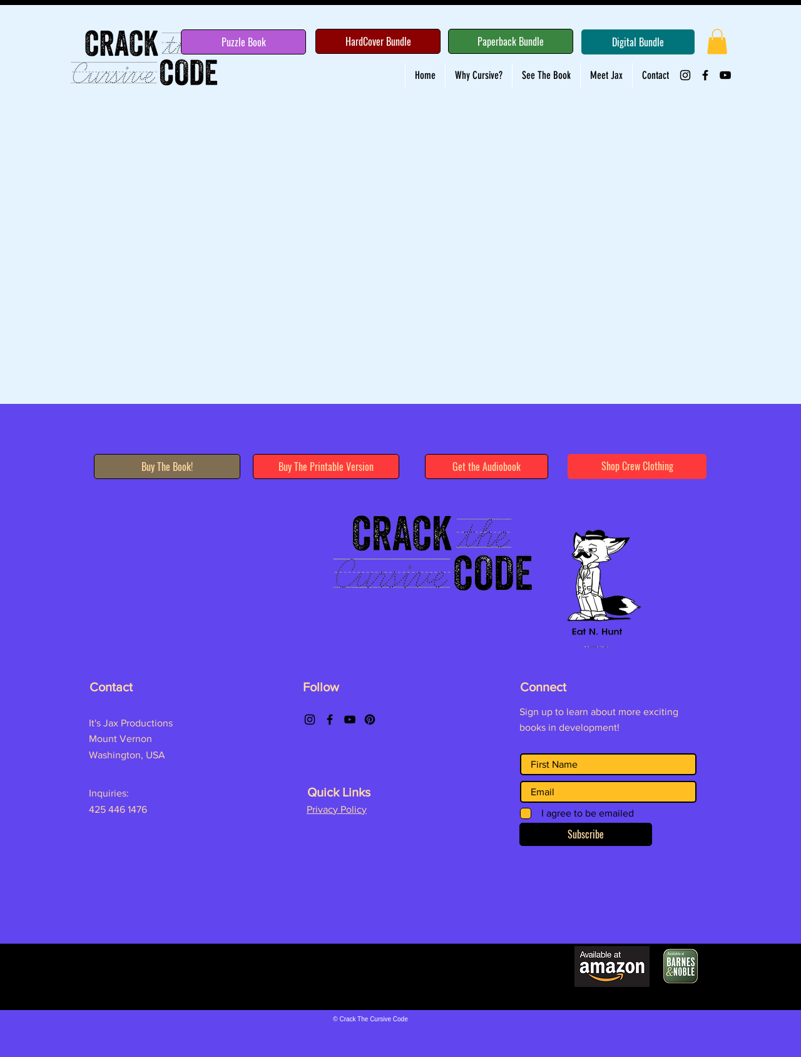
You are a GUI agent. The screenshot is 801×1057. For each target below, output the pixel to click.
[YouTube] (725, 75)
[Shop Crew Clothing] (637, 466)
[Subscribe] (585, 834)
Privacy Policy (337, 809)
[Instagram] (685, 75)
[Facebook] (705, 75)
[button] (717, 41)
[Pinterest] (370, 719)
